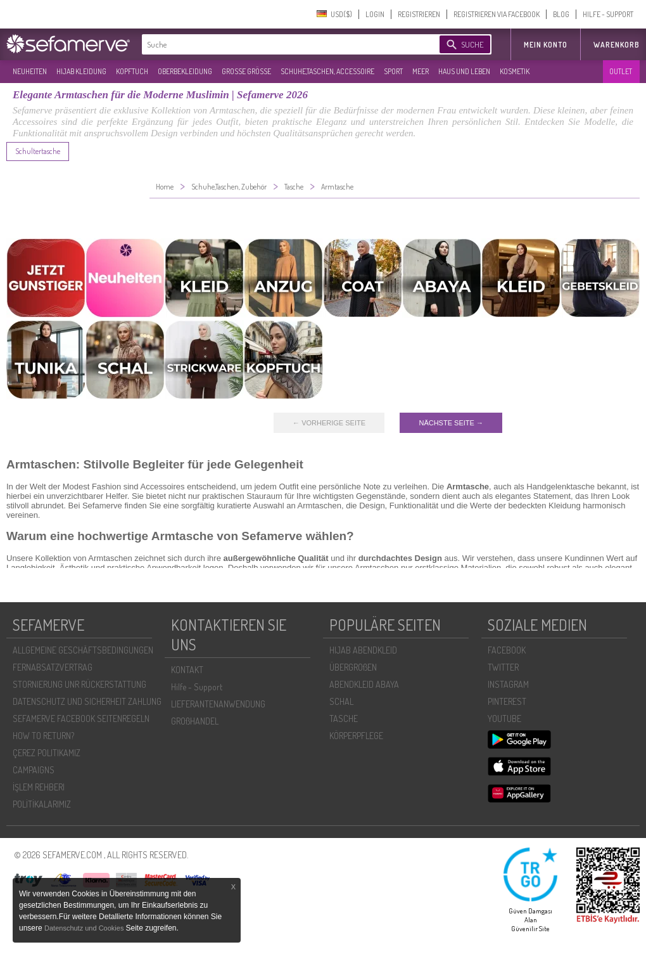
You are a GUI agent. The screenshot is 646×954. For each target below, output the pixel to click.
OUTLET (620, 71)
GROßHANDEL (194, 721)
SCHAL (341, 701)
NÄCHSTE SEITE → (451, 423)
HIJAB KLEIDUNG (81, 71)
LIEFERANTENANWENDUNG (218, 704)
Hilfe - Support (196, 686)
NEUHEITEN (30, 71)
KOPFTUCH (132, 71)
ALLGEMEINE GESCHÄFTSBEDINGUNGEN (83, 650)
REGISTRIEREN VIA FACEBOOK (496, 14)
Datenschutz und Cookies (84, 928)
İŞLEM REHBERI (39, 787)
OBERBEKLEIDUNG (185, 71)
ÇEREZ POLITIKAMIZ (46, 752)
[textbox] (280, 44)
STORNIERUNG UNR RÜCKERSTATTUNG (79, 684)
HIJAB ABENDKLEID (363, 650)
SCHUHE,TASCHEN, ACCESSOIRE (327, 71)
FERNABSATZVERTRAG (52, 667)
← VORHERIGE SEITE (329, 423)
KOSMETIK (514, 71)
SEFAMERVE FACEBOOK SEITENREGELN (81, 718)
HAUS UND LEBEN (464, 71)
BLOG (561, 14)
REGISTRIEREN (419, 14)
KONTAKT (187, 669)
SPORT (393, 71)
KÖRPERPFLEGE (356, 735)
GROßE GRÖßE (246, 71)
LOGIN (374, 14)
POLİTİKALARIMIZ (42, 804)
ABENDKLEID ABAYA (364, 684)
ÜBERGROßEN (353, 667)
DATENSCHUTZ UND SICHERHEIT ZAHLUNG (87, 701)
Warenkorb (616, 44)
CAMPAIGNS (33, 769)
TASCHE (343, 718)
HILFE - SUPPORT (608, 14)
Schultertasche (37, 151)
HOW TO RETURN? (43, 735)
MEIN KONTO (545, 44)
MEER (420, 71)
